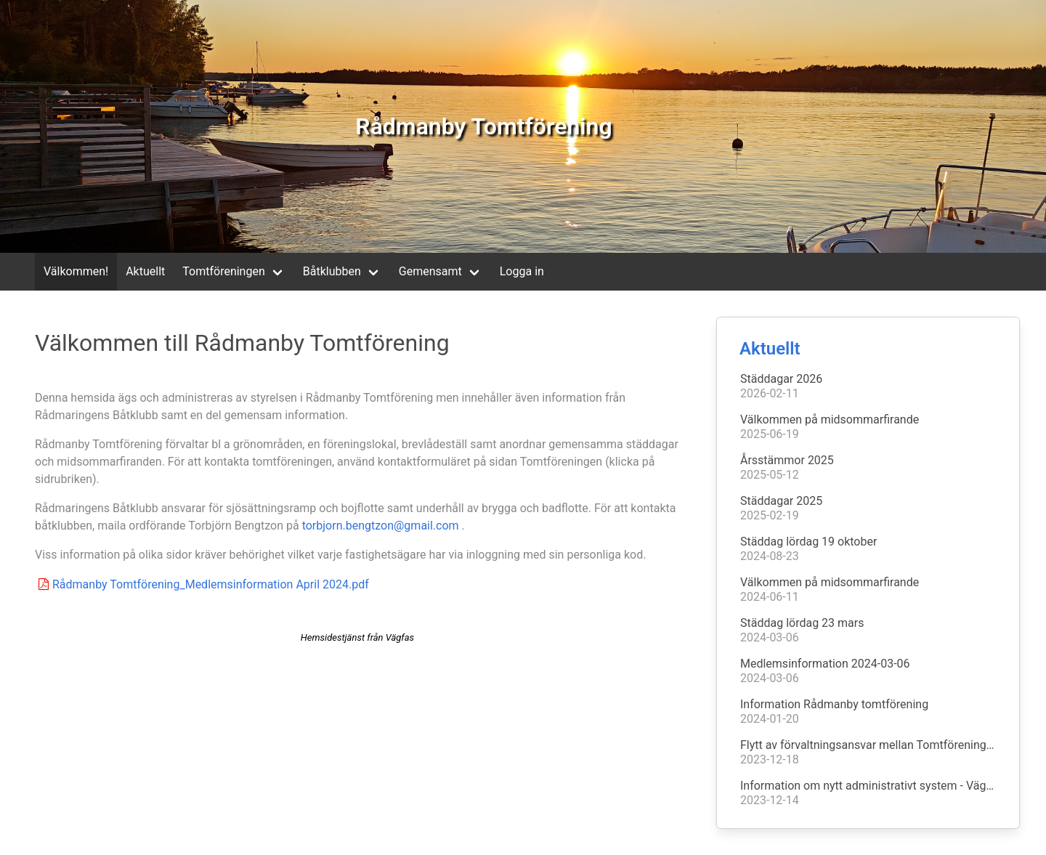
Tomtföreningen (223, 271)
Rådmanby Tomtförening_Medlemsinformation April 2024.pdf (202, 584)
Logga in (522, 271)
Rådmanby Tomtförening (483, 126)
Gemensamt (430, 271)
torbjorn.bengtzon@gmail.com (380, 525)
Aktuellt (145, 271)
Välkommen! (76, 271)
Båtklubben (332, 271)
